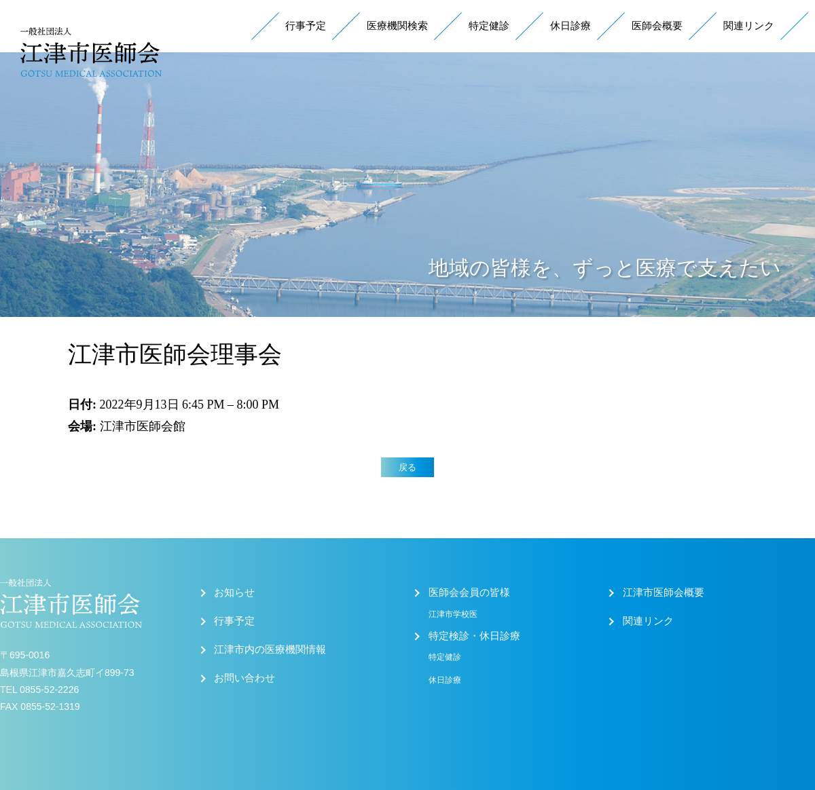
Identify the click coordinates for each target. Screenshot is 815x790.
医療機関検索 (397, 25)
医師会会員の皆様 (469, 592)
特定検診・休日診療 (474, 636)
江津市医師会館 (142, 426)
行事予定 (305, 25)
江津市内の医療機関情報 (270, 649)
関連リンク (748, 25)
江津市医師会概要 (663, 592)
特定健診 (489, 25)
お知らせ (234, 592)
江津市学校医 (453, 614)
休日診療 (570, 25)
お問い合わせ (244, 678)
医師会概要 (657, 25)
